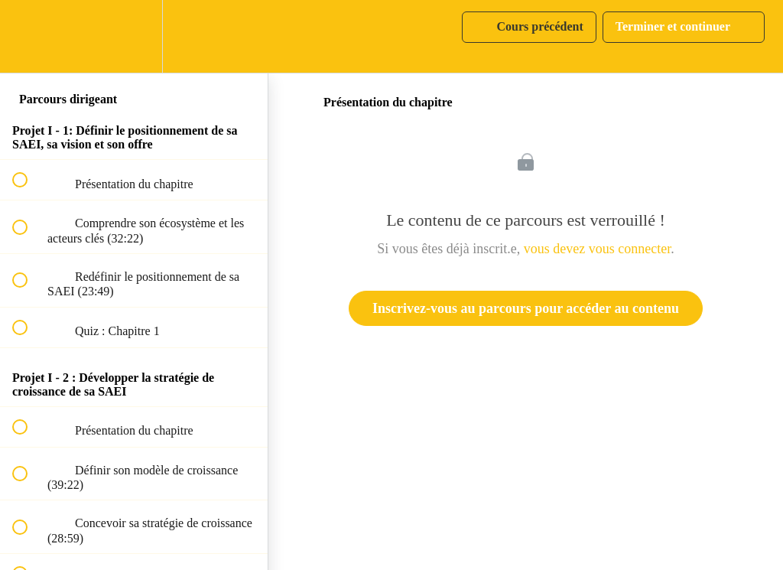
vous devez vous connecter (597, 248)
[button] (28, 36)
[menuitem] (134, 36)
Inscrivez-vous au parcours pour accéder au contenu (525, 308)
